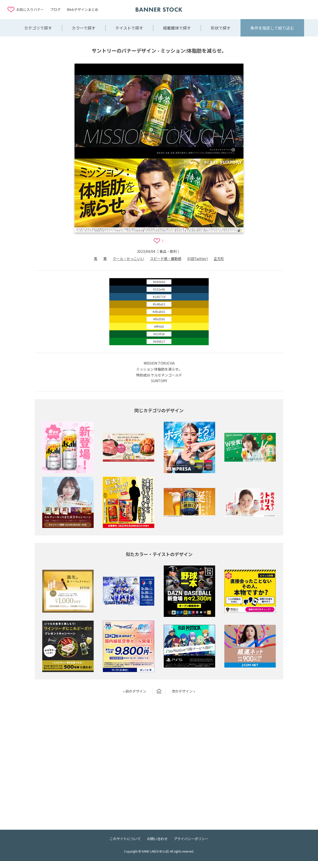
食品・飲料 (168, 251)
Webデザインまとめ (82, 9)
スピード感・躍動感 (165, 258)
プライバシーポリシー (191, 838)
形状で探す (221, 28)
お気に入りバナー (30, 9)
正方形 (219, 258)
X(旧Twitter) (197, 258)
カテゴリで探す (38, 28)
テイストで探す (129, 28)
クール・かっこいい (128, 258)
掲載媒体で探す (177, 28)
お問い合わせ (157, 838)
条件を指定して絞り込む (272, 28)
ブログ (55, 9)
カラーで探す (83, 28)
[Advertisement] (271, 9)
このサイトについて (125, 838)
